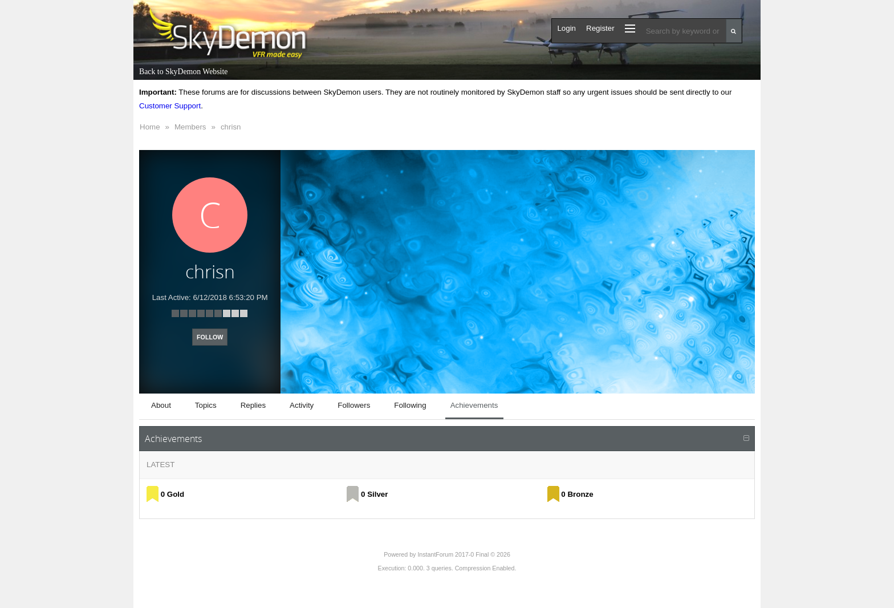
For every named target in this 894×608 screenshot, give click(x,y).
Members (190, 127)
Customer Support (170, 106)
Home (150, 127)
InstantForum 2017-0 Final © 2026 (463, 554)
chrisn (231, 127)
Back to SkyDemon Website (183, 71)
